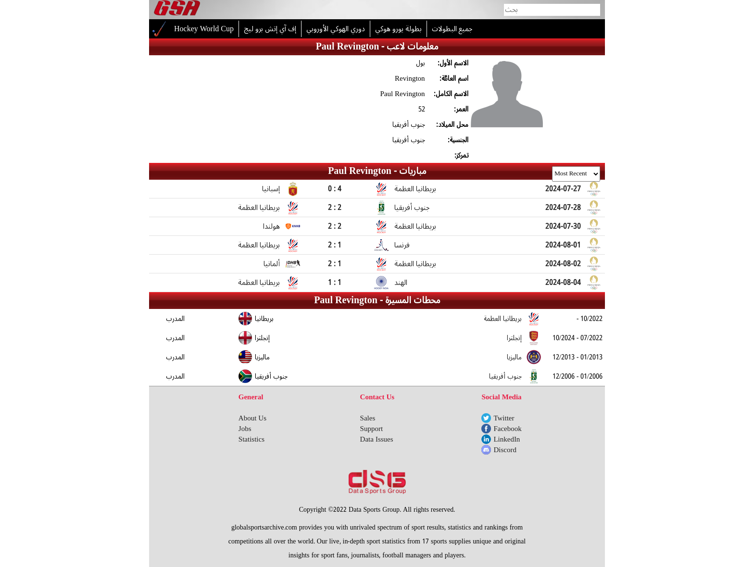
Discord (504, 449)
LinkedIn (506, 439)
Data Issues (376, 439)
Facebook (507, 428)
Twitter (503, 418)
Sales (368, 418)
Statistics (251, 439)
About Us (252, 418)
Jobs (245, 428)
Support (371, 428)
